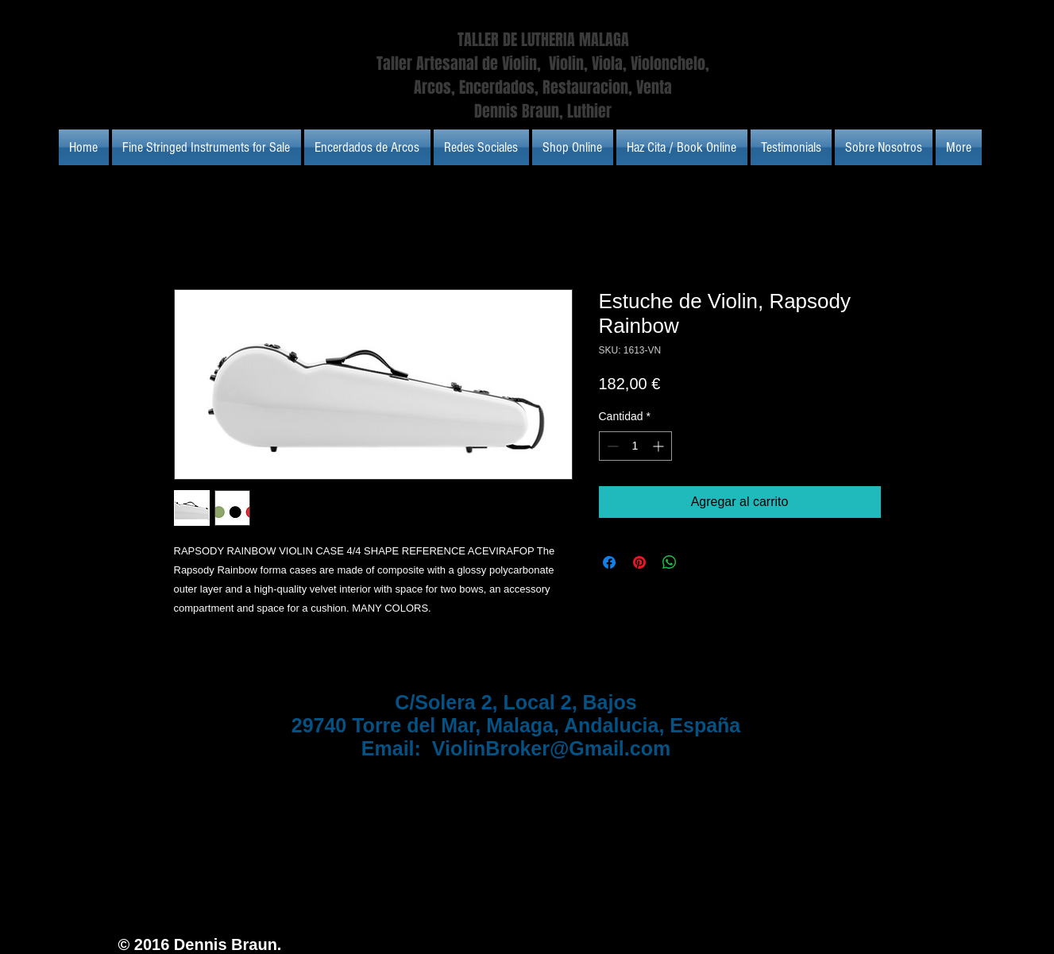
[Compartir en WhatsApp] (669, 562)
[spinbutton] (635, 446)
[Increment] (660, 446)
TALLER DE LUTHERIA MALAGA (543, 40)
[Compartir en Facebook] (609, 562)
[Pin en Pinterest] (639, 562)
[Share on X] (699, 562)
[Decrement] (611, 446)
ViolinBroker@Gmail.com (551, 748)
